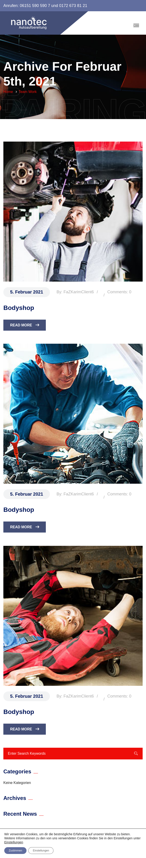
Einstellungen (13, 842)
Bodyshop (18, 307)
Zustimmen (15, 850)
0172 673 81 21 (73, 5)
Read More (24, 325)
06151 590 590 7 (35, 5)
